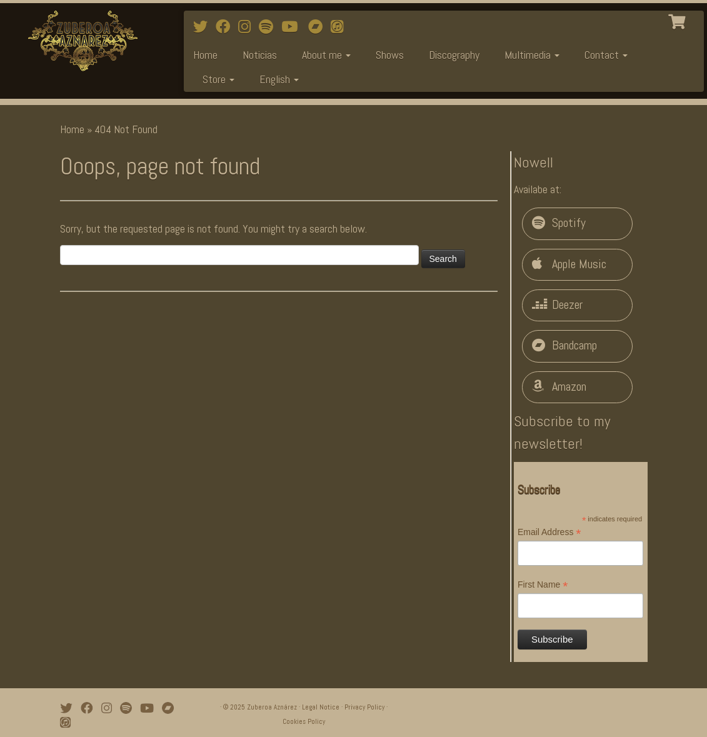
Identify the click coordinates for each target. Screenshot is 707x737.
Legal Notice (320, 707)
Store (218, 79)
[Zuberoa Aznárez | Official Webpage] (83, 40)
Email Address (549, 532)
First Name (543, 585)
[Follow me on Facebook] (227, 27)
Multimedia (531, 55)
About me (326, 55)
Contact (606, 55)
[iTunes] (341, 27)
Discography (454, 55)
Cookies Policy (304, 721)
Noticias (260, 55)
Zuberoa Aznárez (272, 707)
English (279, 79)
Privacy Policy (364, 707)
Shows (390, 55)
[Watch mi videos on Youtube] (293, 27)
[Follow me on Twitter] (204, 27)
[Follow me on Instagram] (248, 27)
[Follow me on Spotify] (270, 27)
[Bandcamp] (319, 27)
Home (205, 55)
